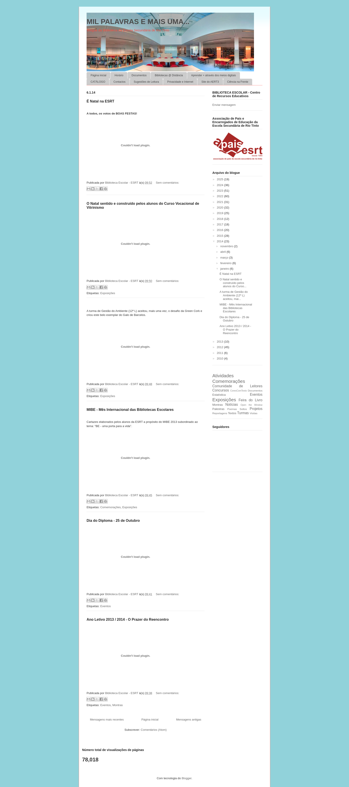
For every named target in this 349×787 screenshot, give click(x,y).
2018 (220, 219)
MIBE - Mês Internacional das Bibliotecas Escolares (130, 410)
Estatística (219, 394)
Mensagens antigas (188, 719)
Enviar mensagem (224, 104)
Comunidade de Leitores (237, 386)
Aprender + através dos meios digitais (213, 75)
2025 (220, 179)
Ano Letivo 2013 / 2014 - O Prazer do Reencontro (128, 619)
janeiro (225, 268)
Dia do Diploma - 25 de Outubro (113, 520)
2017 (220, 224)
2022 (220, 196)
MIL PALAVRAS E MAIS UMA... (138, 22)
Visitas (253, 413)
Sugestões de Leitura (146, 81)
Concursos (220, 390)
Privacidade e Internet (180, 81)
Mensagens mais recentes (107, 719)
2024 (220, 185)
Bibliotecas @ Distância (169, 75)
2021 (220, 202)
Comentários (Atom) (153, 729)
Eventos (105, 606)
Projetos (256, 409)
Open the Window (251, 405)
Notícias (231, 404)
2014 (220, 241)
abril (223, 251)
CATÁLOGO (98, 81)
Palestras (218, 409)
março (224, 257)
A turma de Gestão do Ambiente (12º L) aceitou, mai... (233, 295)
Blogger (186, 778)
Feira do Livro (250, 400)
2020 (220, 207)
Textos (232, 413)
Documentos (139, 75)
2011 (220, 353)
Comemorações (110, 507)
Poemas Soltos (237, 409)
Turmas (243, 413)
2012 (220, 347)
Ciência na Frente (237, 81)
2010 (220, 358)
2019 (220, 213)
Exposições (107, 293)
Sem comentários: (167, 182)
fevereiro (226, 263)
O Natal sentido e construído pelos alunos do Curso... (232, 283)
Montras (117, 705)
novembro (227, 246)
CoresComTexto (238, 390)
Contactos (120, 81)
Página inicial (98, 75)
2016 (220, 230)
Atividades (223, 375)
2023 (220, 190)
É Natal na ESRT (100, 101)
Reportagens (219, 413)
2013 (220, 341)
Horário (119, 75)
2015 (220, 235)
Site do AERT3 (210, 81)
